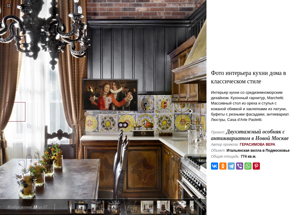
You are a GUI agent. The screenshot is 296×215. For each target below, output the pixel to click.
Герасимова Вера (257, 144)
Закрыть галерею (180, 5)
